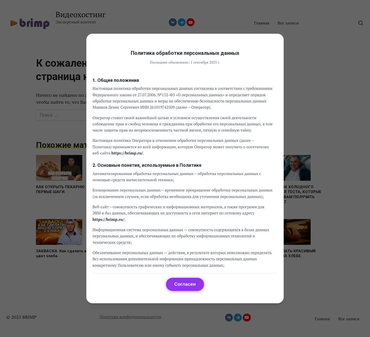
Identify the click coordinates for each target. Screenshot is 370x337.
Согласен (185, 284)
